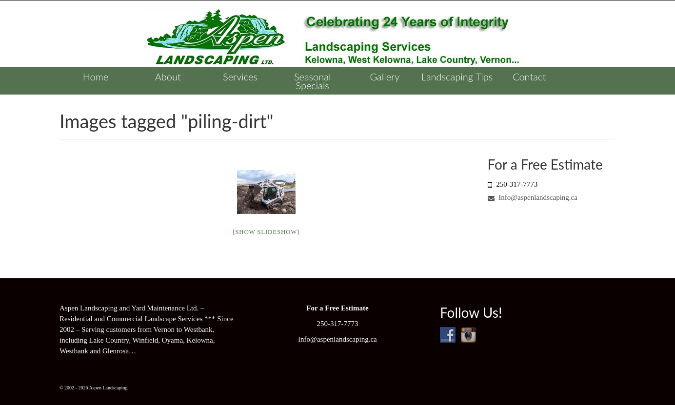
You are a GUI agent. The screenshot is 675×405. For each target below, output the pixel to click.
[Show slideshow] (266, 231)
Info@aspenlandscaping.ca (532, 197)
